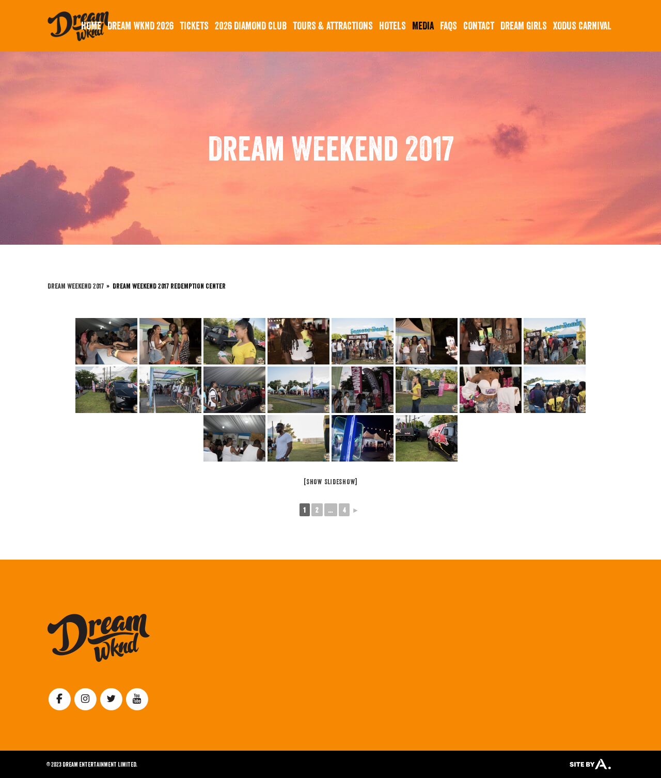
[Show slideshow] (330, 482)
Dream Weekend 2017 (76, 285)
